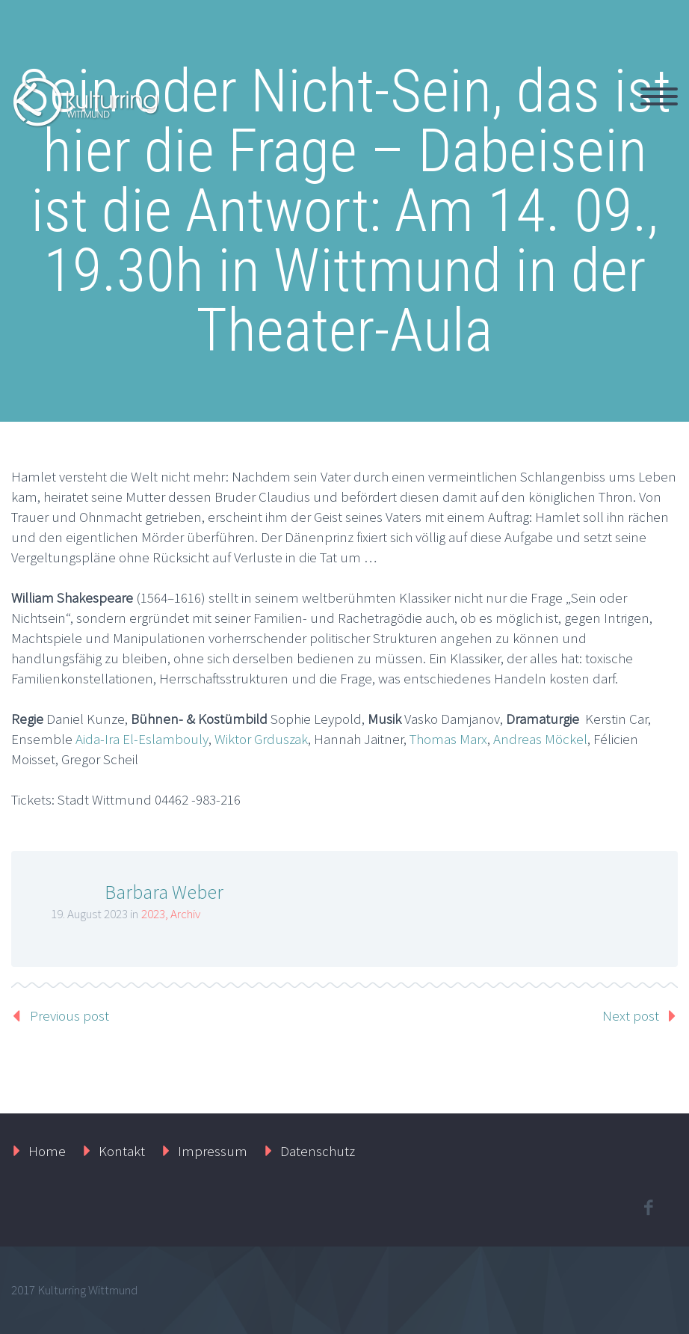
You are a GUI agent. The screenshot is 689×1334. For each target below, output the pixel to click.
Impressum (212, 1151)
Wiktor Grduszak (261, 739)
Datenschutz (317, 1151)
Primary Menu (659, 96)
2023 (153, 914)
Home (47, 1151)
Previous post (69, 1015)
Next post (630, 1015)
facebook (648, 1207)
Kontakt (122, 1151)
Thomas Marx (448, 739)
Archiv (185, 914)
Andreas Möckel (540, 739)
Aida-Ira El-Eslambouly (141, 739)
